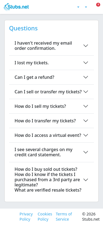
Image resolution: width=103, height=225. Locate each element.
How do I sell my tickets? (40, 106)
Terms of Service (64, 217)
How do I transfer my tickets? (45, 121)
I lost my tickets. (32, 63)
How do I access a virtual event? (48, 135)
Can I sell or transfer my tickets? (48, 92)
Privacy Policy (26, 217)
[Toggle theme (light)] (77, 7)
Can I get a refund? (34, 77)
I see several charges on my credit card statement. (44, 152)
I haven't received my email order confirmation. (43, 45)
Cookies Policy (44, 217)
